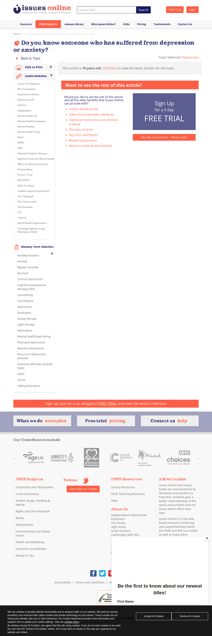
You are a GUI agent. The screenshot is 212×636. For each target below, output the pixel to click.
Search (143, 10)
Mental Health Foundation (32, 121)
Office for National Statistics (33, 164)
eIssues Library (74, 24)
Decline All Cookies (190, 616)
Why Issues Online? (103, 24)
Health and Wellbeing (30, 542)
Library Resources (123, 487)
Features (26, 24)
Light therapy (26, 324)
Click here (110, 68)
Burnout (22, 273)
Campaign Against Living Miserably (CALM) (31, 230)
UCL (20, 212)
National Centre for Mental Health (36, 158)
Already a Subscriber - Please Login (164, 137)
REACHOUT (24, 180)
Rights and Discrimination (33, 511)
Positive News (25, 169)
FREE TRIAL (108, 403)
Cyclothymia (25, 301)
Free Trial (175, 9)
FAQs (126, 24)
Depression (190, 57)
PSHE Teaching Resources (128, 494)
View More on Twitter (83, 489)
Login (192, 9)
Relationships (24, 525)
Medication (24, 330)
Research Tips (25, 555)
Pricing (141, 24)
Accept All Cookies (154, 616)
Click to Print (34, 67)
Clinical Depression (30, 279)
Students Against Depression (33, 191)
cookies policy (71, 622)
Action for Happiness (29, 83)
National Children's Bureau (32, 153)
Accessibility (63, 582)
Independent (24, 110)
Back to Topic (27, 58)
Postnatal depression (31, 342)
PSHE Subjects (48, 24)
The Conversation (27, 201)
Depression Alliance (28, 94)
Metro (21, 137)
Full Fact (22, 105)
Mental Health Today (29, 132)
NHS (20, 148)
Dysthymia (24, 313)
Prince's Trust (25, 174)
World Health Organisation (32, 223)
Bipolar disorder (28, 267)
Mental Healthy (26, 126)
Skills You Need (26, 185)
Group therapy (27, 318)
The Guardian (25, 207)
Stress (21, 380)
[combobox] (106, 9)
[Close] (207, 538)
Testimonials (162, 24)
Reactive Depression (30, 348)
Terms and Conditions (90, 582)
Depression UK (26, 99)
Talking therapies (28, 386)
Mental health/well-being (34, 336)
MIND (21, 142)
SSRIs (20, 374)
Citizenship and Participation (35, 487)
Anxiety (22, 261)
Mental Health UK (27, 116)
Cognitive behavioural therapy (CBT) (31, 287)
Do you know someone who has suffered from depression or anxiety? (59, 33)
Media (20, 518)
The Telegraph (25, 196)
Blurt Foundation (27, 89)
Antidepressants (28, 255)
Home (16, 33)
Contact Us (185, 24)
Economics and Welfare (31, 549)
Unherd (22, 217)
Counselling (25, 295)
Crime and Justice (27, 494)
